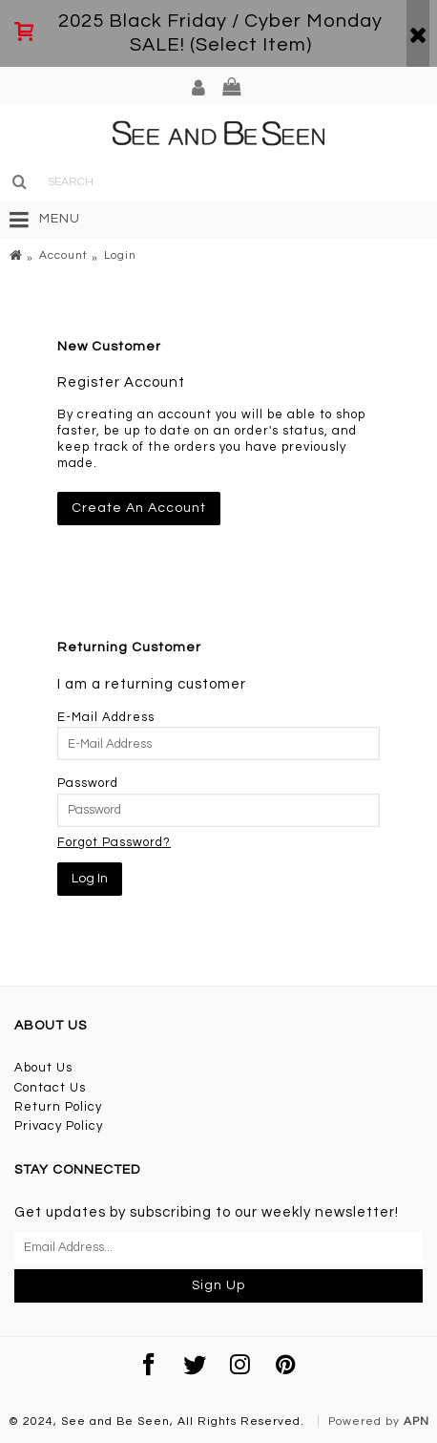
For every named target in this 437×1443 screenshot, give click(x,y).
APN (416, 1421)
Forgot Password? (114, 842)
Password (87, 783)
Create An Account (139, 508)
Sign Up (218, 1285)
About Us (43, 1067)
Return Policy (58, 1107)
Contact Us (50, 1087)
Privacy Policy (58, 1126)
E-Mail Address (106, 717)
